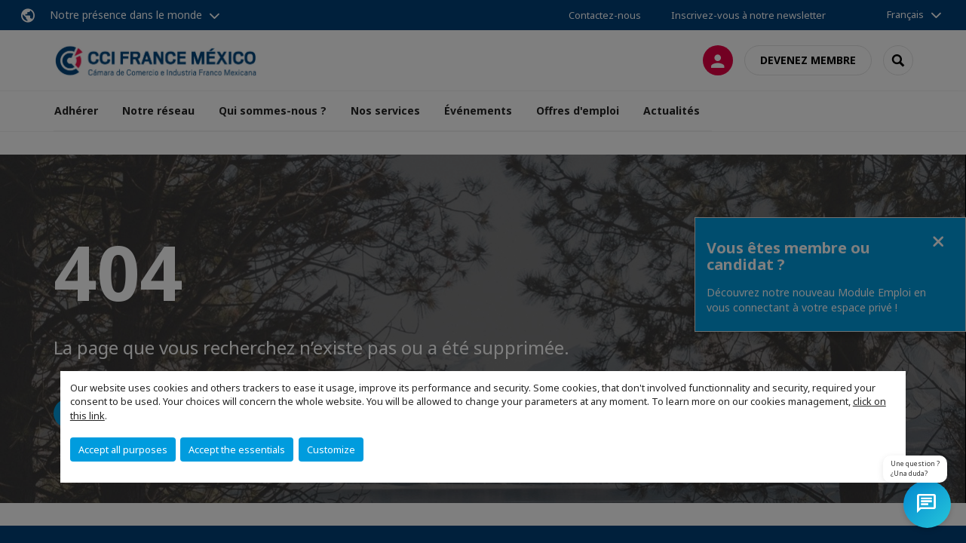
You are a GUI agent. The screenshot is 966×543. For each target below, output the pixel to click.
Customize (331, 449)
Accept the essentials (237, 449)
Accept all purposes (122, 449)
